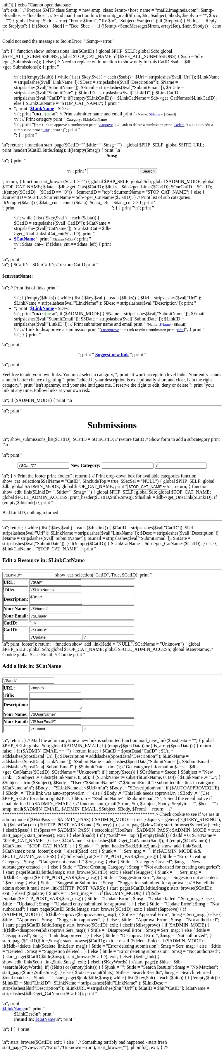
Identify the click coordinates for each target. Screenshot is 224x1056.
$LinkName (13, 1012)
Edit (45, 130)
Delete (179, 124)
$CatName (45, 1022)
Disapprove (110, 329)
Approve (106, 124)
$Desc (58, 600)
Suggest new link (112, 354)
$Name (155, 114)
